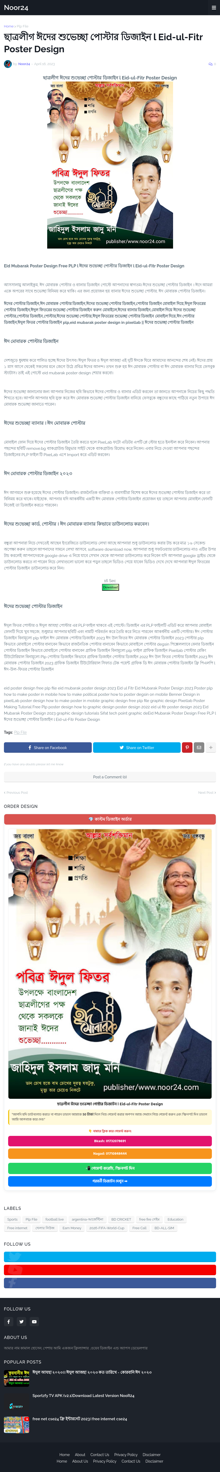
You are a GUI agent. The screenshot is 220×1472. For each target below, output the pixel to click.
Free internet (17, 1228)
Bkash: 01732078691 (110, 1141)
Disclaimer (151, 1455)
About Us (80, 1461)
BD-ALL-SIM (164, 1228)
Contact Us (99, 1455)
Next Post (205, 793)
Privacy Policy (126, 1455)
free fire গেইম (149, 1219)
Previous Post (17, 793)
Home (9, 26)
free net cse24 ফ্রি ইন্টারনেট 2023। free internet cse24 (80, 1419)
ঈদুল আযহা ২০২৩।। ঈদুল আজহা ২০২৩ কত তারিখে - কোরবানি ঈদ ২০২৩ (92, 1372)
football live (54, 1219)
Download (110, 587)
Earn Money (72, 1228)
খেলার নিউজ (44, 1228)
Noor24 (16, 7)
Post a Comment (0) (110, 777)
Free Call (139, 1228)
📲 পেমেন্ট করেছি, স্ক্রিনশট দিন (110, 1168)
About (80, 1455)
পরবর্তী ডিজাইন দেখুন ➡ (110, 1181)
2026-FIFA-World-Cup (106, 1228)
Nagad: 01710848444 (110, 1154)
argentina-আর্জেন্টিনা (87, 1219)
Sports (12, 1219)
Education (175, 1219)
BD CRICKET (121, 1219)
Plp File (23, 26)
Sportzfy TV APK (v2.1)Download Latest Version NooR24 (84, 1395)
